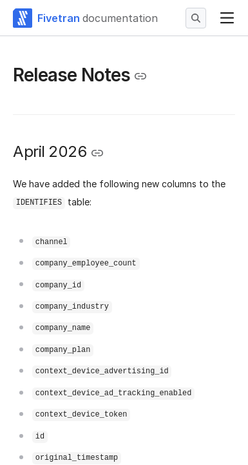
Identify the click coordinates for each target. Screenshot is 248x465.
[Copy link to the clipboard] (140, 76)
